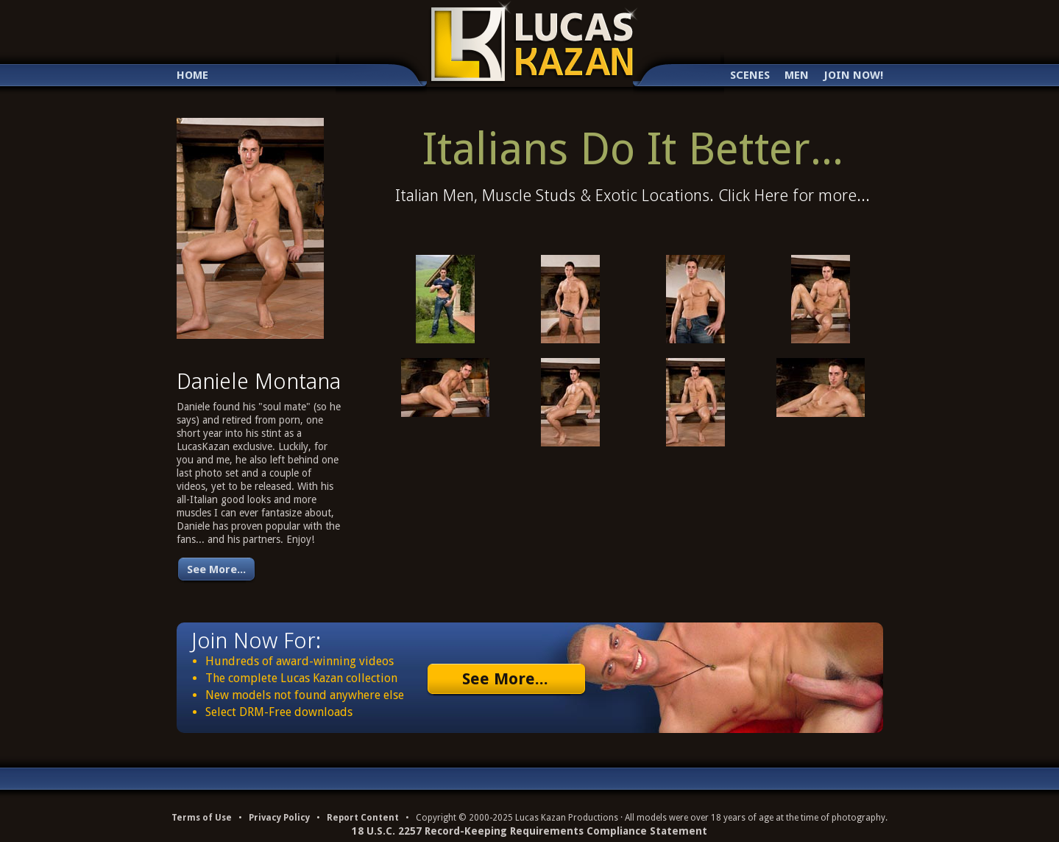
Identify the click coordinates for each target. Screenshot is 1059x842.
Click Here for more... (794, 195)
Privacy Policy (279, 818)
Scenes (750, 75)
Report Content (363, 818)
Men (796, 75)
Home (192, 75)
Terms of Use (201, 818)
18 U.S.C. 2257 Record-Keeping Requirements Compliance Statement (529, 831)
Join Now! (853, 75)
